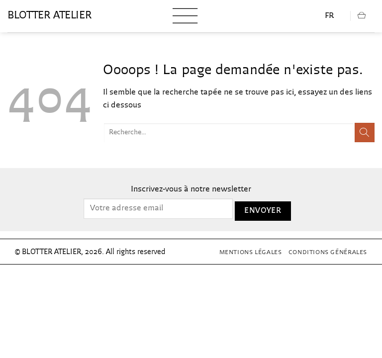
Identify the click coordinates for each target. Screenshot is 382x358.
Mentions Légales (250, 253)
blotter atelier (49, 16)
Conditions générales (327, 253)
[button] (185, 16)
